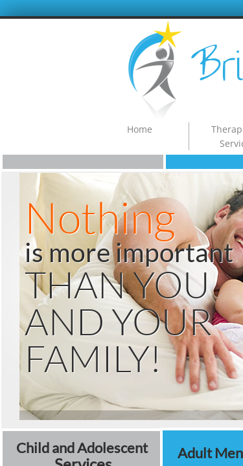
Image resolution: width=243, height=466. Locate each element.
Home (139, 129)
